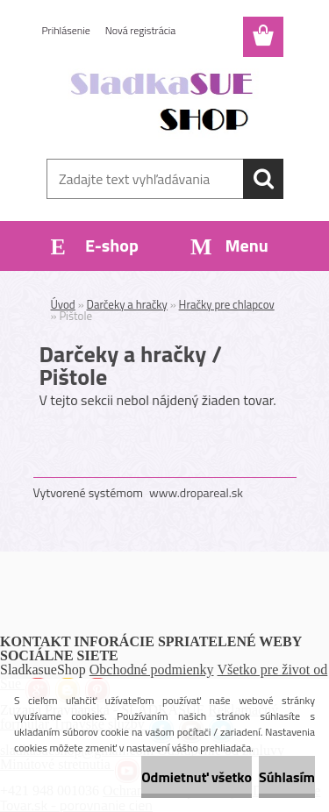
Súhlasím (287, 776)
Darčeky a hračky (127, 304)
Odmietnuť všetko (196, 776)
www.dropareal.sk (196, 492)
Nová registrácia (140, 30)
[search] (263, 179)
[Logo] (164, 102)
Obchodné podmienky (151, 669)
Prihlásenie (66, 30)
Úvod (63, 304)
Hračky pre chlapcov (227, 304)
